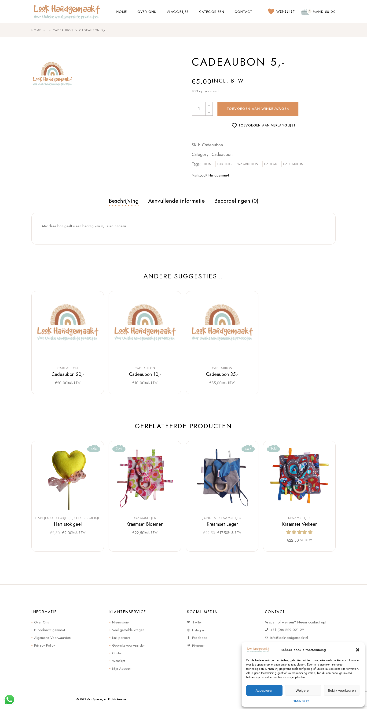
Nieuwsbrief (121, 622)
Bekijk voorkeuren (342, 690)
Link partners (121, 637)
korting (224, 164)
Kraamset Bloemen (144, 524)
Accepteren (264, 690)
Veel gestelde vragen (128, 630)
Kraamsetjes (145, 518)
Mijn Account (121, 668)
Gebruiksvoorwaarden (128, 645)
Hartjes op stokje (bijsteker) (61, 518)
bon (208, 164)
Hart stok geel (68, 524)
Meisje (94, 518)
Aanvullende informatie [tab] (176, 201)
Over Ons (41, 622)
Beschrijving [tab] (124, 201)
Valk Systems (94, 699)
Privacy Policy (301, 701)
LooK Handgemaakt (214, 175)
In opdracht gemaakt (49, 630)
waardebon (248, 164)
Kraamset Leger (222, 524)
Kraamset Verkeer (299, 524)
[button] (357, 650)
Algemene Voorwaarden (52, 637)
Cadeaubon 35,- (222, 374)
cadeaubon (293, 164)
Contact (117, 653)
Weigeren (303, 690)
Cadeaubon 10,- (145, 374)
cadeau (271, 164)
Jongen (210, 518)
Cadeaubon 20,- (67, 374)
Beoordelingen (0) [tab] (236, 201)
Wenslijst (118, 660)
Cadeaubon (222, 154)
